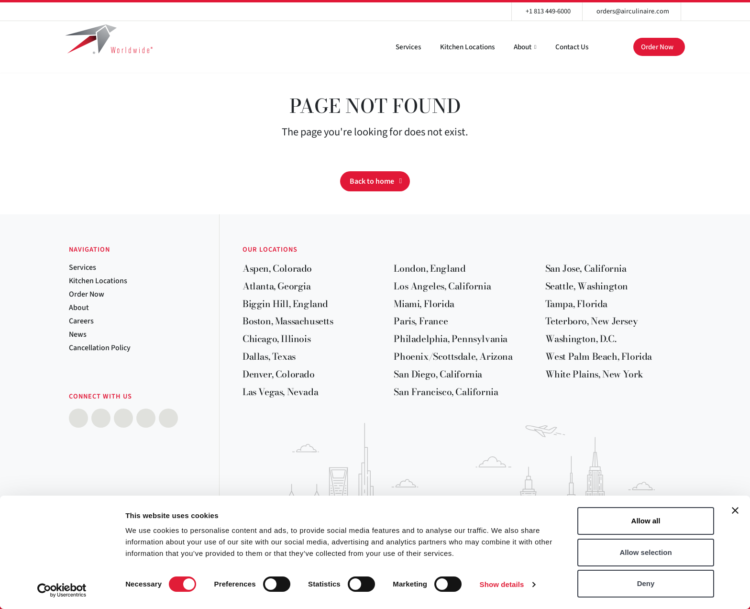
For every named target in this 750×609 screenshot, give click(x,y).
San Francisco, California (446, 392)
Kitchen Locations (467, 47)
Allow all (646, 521)
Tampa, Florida (576, 304)
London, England (429, 268)
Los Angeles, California (442, 286)
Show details (502, 584)
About (522, 47)
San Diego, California (438, 374)
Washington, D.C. (581, 339)
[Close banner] (735, 510)
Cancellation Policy (100, 348)
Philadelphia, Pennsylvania (450, 339)
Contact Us (571, 47)
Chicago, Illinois (276, 339)
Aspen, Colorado (277, 268)
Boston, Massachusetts (288, 321)
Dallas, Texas (269, 356)
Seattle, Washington (586, 286)
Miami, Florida (424, 304)
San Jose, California (586, 268)
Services (408, 47)
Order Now (657, 47)
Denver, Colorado (279, 374)
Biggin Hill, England (285, 304)
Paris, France (421, 321)
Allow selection (645, 552)
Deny (646, 583)
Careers (81, 321)
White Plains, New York (594, 374)
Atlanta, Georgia (277, 286)
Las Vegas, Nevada (280, 392)
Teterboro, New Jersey (591, 321)
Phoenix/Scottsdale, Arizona (453, 356)
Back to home (372, 181)
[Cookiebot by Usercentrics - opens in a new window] (62, 590)
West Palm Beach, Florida (598, 356)
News (78, 334)
